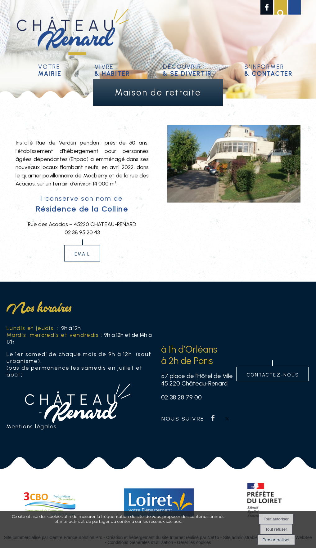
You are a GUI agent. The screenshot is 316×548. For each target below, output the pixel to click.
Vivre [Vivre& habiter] (112, 69)
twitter (227, 417)
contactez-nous (272, 374)
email (82, 257)
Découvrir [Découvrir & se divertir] (187, 69)
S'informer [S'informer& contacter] (269, 69)
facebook (213, 417)
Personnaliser (276, 539)
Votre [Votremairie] (49, 69)
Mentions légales (31, 426)
